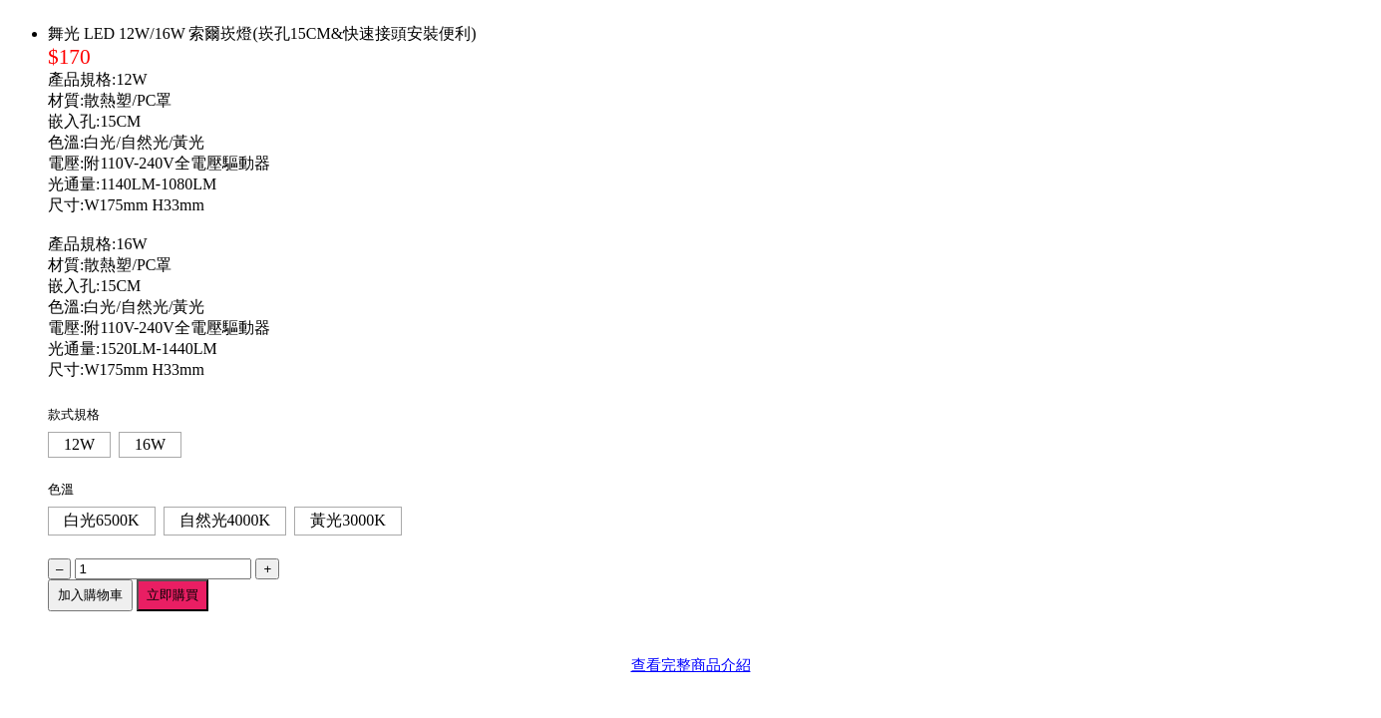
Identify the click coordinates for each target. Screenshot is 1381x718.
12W (79, 444)
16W (150, 444)
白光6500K (102, 520)
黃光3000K (348, 520)
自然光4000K (225, 520)
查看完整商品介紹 (691, 664)
